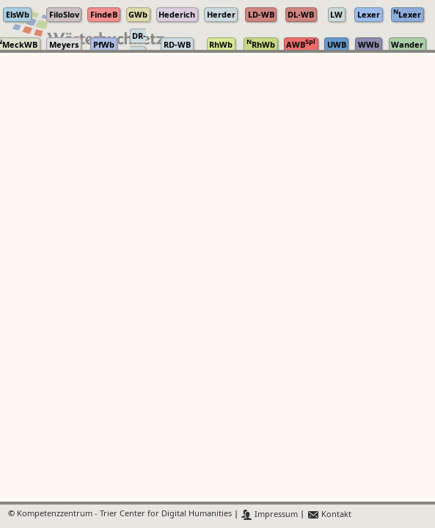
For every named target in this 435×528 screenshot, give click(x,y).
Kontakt (329, 514)
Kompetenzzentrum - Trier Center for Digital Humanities (124, 514)
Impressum (270, 514)
